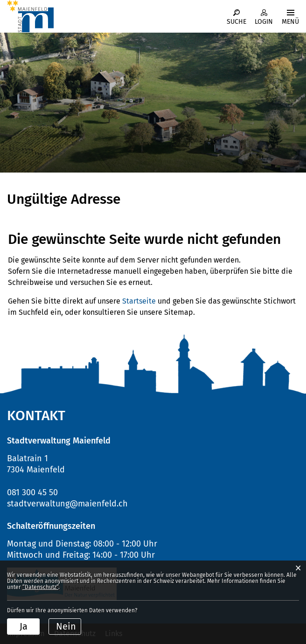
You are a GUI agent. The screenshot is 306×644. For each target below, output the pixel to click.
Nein (66, 626)
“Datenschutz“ (40, 587)
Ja (24, 626)
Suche (236, 22)
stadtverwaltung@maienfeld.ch (67, 504)
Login (264, 22)
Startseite (139, 301)
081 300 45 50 (32, 492)
